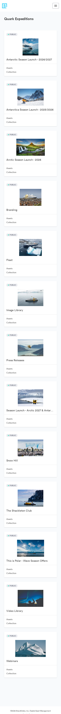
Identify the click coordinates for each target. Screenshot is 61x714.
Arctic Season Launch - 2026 (23, 159)
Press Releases (15, 360)
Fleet (9, 260)
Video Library (14, 611)
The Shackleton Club (19, 510)
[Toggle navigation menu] (55, 6)
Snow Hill (12, 460)
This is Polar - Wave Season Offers (26, 560)
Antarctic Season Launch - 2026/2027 (29, 59)
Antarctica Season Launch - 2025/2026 (29, 109)
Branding (11, 210)
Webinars (12, 661)
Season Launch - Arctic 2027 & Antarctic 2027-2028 (31, 410)
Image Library (14, 310)
